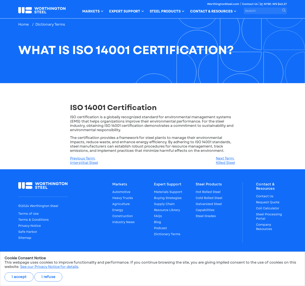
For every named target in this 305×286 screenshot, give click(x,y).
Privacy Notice (29, 226)
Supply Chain (164, 204)
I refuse (48, 276)
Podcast (160, 228)
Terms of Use (28, 213)
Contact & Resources (265, 186)
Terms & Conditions (33, 220)
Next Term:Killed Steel (225, 160)
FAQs (158, 216)
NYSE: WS (273, 4)
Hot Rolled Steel (208, 192)
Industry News (123, 222)
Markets (119, 184)
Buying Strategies (168, 198)
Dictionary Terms (50, 24)
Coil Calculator (267, 208)
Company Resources (264, 226)
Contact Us (250, 4)
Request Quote (267, 202)
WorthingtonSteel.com (223, 4)
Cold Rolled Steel (209, 198)
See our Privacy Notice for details (49, 266)
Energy (117, 210)
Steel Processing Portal (269, 216)
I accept (19, 276)
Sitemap (24, 238)
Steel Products (209, 184)
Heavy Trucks (122, 198)
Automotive (121, 192)
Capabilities (205, 210)
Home (23, 24)
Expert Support (167, 184)
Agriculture (121, 204)
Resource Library (167, 210)
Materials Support (168, 192)
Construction (122, 216)
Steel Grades (206, 216)
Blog (157, 222)
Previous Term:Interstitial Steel (84, 160)
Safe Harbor (27, 232)
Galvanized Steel (209, 204)
